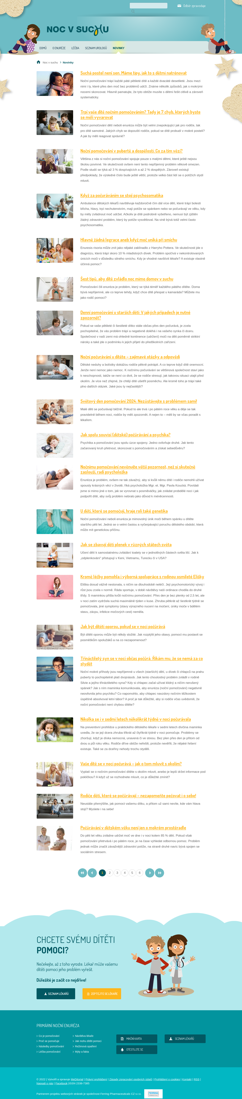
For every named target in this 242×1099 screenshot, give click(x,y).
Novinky (118, 43)
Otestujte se (131, 1044)
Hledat (164, 5)
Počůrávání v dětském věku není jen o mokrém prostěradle (133, 822)
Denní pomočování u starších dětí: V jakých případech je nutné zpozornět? (135, 309)
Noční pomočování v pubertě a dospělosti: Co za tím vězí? (131, 145)
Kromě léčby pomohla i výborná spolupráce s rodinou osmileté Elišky (142, 571)
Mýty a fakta (82, 1046)
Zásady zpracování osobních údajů (130, 1074)
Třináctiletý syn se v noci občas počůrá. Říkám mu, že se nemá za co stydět (141, 655)
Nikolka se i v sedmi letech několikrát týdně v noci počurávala (135, 714)
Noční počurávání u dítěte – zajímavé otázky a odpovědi (130, 351)
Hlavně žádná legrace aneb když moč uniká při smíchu (128, 234)
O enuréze (59, 43)
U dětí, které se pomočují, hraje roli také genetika (124, 506)
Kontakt (186, 1074)
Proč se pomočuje (49, 1035)
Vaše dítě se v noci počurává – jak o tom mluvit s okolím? (131, 758)
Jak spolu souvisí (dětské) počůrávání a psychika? (125, 429)
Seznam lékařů (56, 988)
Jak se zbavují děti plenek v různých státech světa (126, 539)
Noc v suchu (50, 57)
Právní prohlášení (96, 1074)
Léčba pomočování (49, 1046)
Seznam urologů (96, 43)
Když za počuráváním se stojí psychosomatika (121, 190)
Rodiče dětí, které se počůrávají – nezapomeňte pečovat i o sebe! (138, 790)
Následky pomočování (51, 1041)
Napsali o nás (45, 1078)
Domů (43, 43)
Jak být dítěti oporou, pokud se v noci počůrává (122, 621)
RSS (197, 1074)
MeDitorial (77, 1074)
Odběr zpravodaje (194, 6)
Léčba (75, 43)
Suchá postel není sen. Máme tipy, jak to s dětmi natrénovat (133, 67)
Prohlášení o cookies (167, 1074)
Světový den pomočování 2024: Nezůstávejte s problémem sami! (138, 396)
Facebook (61, 1078)
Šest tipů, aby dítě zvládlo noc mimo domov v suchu (126, 273)
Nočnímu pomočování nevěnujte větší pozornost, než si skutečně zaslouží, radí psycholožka (137, 464)
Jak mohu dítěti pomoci (88, 1035)
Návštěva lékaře (84, 1030)
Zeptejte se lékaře (102, 988)
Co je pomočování (49, 1030)
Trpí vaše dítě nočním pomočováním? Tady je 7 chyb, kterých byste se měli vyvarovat (140, 109)
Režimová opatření (86, 1041)
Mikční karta (130, 1033)
